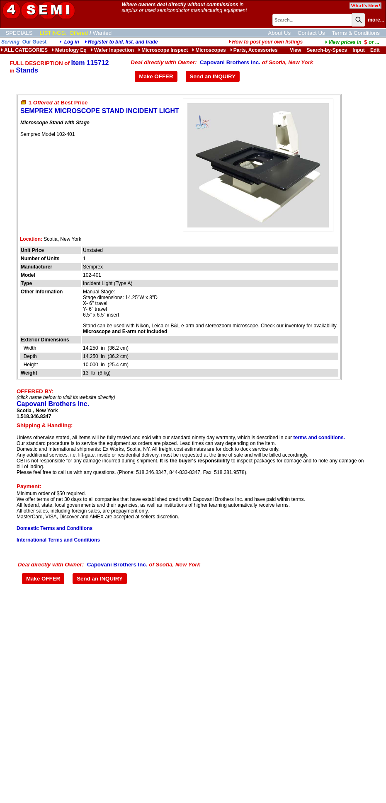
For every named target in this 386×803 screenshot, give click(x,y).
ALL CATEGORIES (24, 50)
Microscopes (209, 50)
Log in (71, 42)
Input (358, 50)
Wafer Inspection (112, 50)
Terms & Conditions (356, 33)
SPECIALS (18, 33)
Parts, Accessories (254, 50)
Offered (79, 33)
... (352, 42)
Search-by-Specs (327, 50)
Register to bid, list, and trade (123, 42)
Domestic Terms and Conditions (54, 528)
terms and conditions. (319, 437)
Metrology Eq (69, 50)
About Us (279, 33)
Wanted (102, 33)
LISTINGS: (53, 33)
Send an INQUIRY (213, 76)
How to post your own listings (266, 42)
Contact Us (311, 33)
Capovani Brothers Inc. (230, 62)
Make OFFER (156, 76)
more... (376, 20)
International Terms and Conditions (58, 540)
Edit (375, 50)
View (295, 50)
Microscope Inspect (163, 50)
